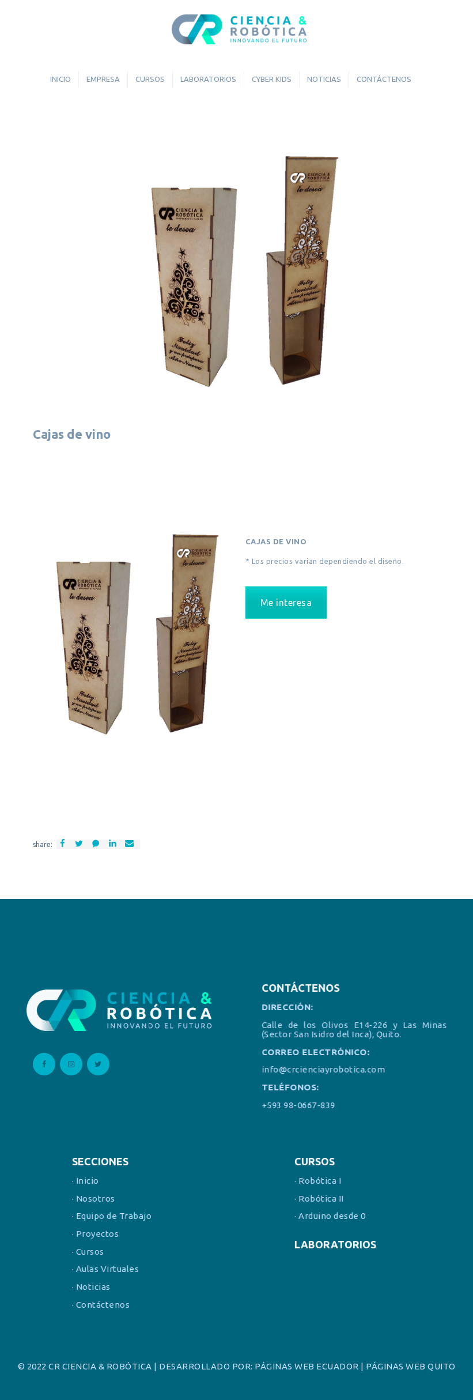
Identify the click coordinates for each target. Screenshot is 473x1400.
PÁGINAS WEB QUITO (411, 1366)
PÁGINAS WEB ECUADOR (307, 1366)
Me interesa (286, 602)
